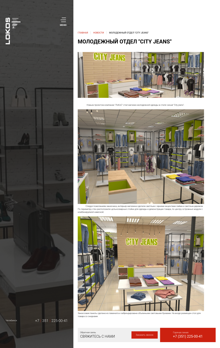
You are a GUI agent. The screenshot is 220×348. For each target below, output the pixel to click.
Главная (83, 32)
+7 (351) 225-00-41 (188, 336)
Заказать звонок (144, 335)
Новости (98, 32)
